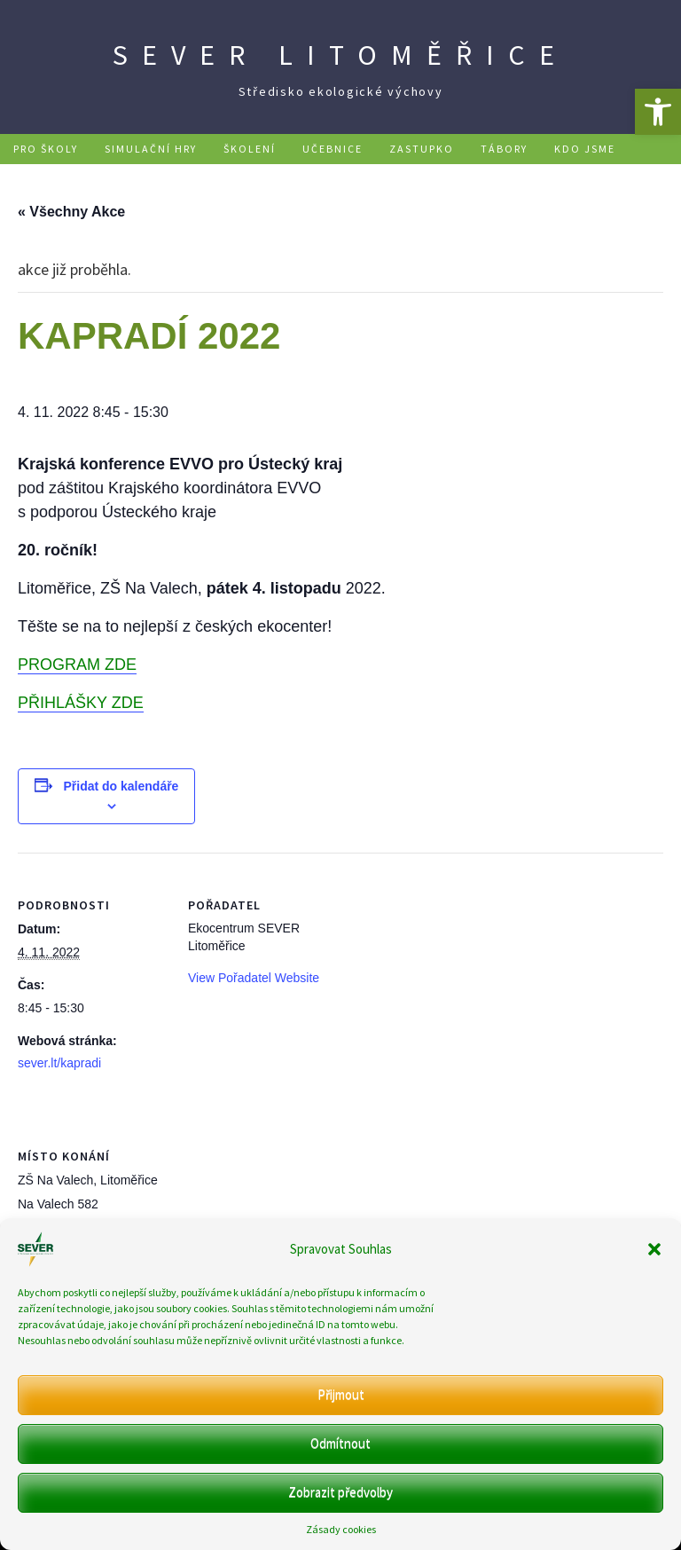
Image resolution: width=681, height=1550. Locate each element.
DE (428, 178)
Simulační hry (151, 148)
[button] (658, 112)
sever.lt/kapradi (59, 1063)
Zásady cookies (341, 1529)
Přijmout (340, 1394)
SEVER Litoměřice (340, 55)
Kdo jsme (584, 148)
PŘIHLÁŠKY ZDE (81, 703)
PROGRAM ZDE (77, 664)
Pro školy (45, 148)
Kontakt (364, 178)
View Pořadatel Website (253, 978)
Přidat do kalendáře (120, 786)
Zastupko (421, 148)
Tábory (504, 148)
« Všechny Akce (71, 211)
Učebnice (332, 148)
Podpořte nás (59, 178)
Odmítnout (340, 1443)
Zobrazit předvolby (340, 1491)
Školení (249, 148)
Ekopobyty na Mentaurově (221, 178)
